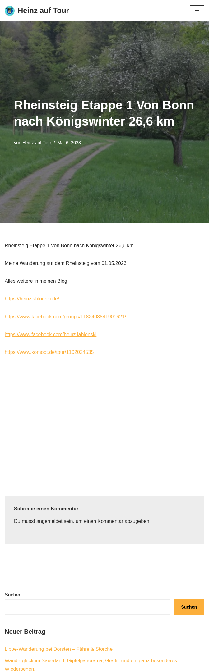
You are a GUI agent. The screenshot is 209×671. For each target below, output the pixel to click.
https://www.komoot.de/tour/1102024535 (49, 352)
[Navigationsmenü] (197, 10)
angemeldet (49, 521)
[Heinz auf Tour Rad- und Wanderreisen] (37, 10)
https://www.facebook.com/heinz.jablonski (50, 334)
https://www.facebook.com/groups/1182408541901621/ (65, 316)
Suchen (13, 594)
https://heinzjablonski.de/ (32, 298)
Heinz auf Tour (36, 142)
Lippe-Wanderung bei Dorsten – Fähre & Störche (59, 649)
